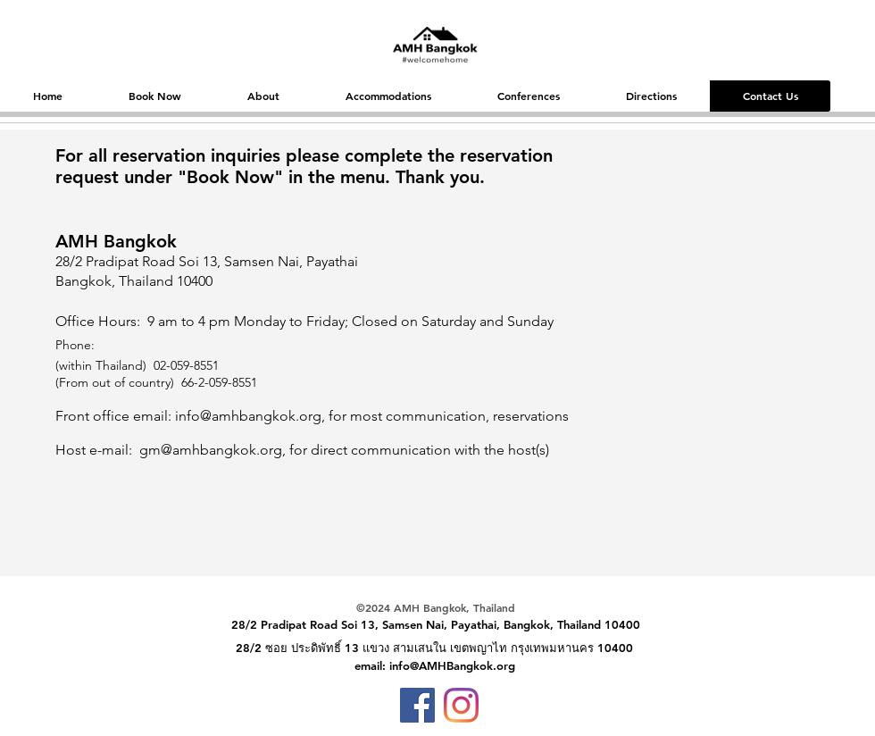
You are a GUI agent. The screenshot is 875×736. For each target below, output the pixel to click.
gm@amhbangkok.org (210, 449)
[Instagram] (461, 705)
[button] (154, 96)
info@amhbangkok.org (248, 415)
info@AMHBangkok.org (452, 665)
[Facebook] (417, 705)
